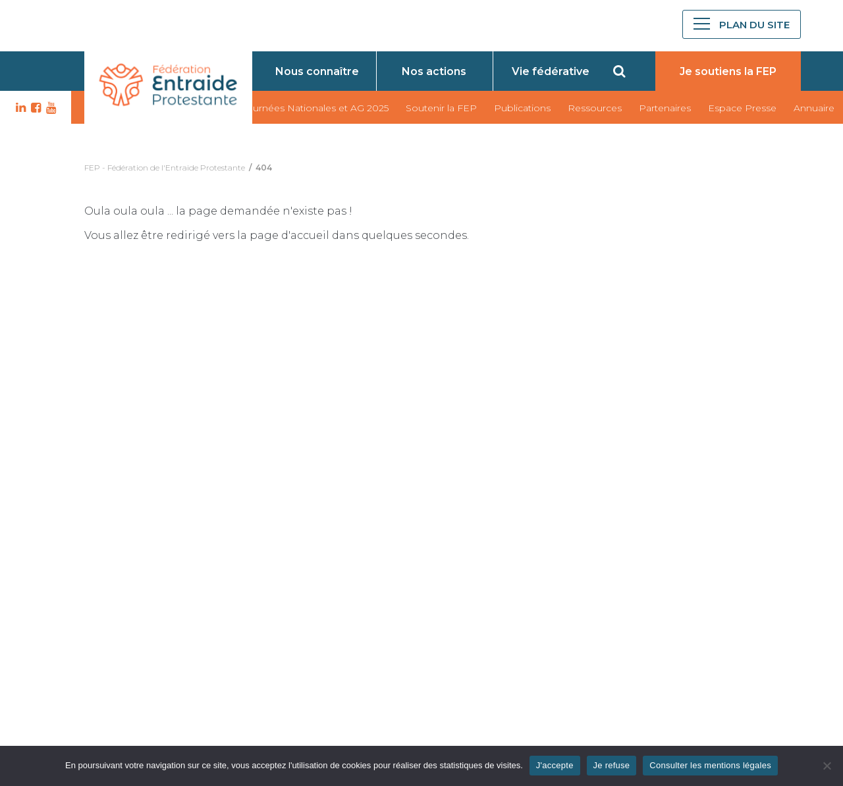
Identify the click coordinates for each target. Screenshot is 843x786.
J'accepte (555, 765)
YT (49, 108)
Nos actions (434, 71)
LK (19, 108)
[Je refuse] (826, 765)
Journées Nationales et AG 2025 (315, 108)
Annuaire (814, 108)
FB (34, 108)
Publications (522, 108)
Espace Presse (742, 108)
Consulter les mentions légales (710, 765)
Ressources (595, 108)
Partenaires (665, 108)
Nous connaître (317, 71)
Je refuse (611, 765)
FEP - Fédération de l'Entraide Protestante (164, 167)
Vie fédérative (550, 71)
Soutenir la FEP (441, 108)
